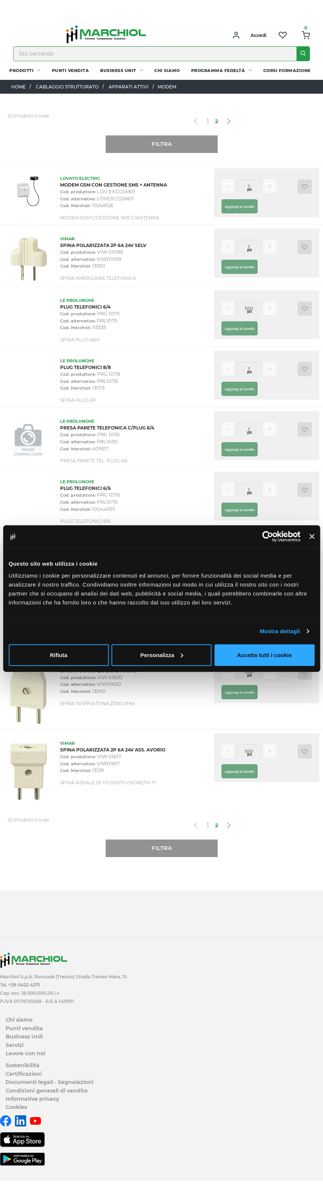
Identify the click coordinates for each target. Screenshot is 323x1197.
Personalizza (161, 654)
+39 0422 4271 (24, 985)
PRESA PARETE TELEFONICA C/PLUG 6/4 (107, 428)
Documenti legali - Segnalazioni (49, 1082)
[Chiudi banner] (311, 536)
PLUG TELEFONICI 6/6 (85, 488)
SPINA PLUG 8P (78, 400)
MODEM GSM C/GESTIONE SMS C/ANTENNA (109, 218)
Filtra (162, 143)
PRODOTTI (21, 70)
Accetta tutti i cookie (264, 654)
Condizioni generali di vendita (47, 1090)
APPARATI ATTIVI (129, 87)
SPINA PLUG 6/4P (80, 340)
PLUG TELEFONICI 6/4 (85, 307)
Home (18, 87)
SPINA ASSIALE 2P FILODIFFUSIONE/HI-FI (108, 782)
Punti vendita (70, 70)
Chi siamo (167, 70)
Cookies (16, 1107)
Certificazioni (24, 1074)
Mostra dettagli (280, 631)
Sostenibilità (23, 1065)
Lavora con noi (25, 1053)
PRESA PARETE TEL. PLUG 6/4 (94, 460)
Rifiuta (59, 654)
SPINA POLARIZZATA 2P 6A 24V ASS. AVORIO (112, 750)
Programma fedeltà (218, 70)
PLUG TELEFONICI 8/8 (85, 367)
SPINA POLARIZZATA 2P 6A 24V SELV (103, 245)
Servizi (15, 1045)
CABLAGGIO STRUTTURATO (67, 87)
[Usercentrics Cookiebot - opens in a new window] (268, 536)
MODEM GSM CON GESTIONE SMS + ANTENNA (113, 185)
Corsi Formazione (287, 70)
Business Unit (118, 70)
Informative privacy (32, 1099)
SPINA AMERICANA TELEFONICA (98, 278)
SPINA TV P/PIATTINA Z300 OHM (97, 703)
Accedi (259, 35)
